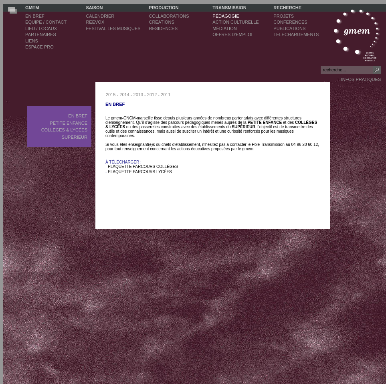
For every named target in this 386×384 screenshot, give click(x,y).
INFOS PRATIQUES (361, 79)
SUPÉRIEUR (243, 127)
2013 (138, 94)
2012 (152, 94)
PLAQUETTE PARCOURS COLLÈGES (143, 166)
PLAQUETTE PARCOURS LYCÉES (140, 172)
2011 (165, 94)
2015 (110, 94)
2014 (124, 94)
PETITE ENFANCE (265, 122)
